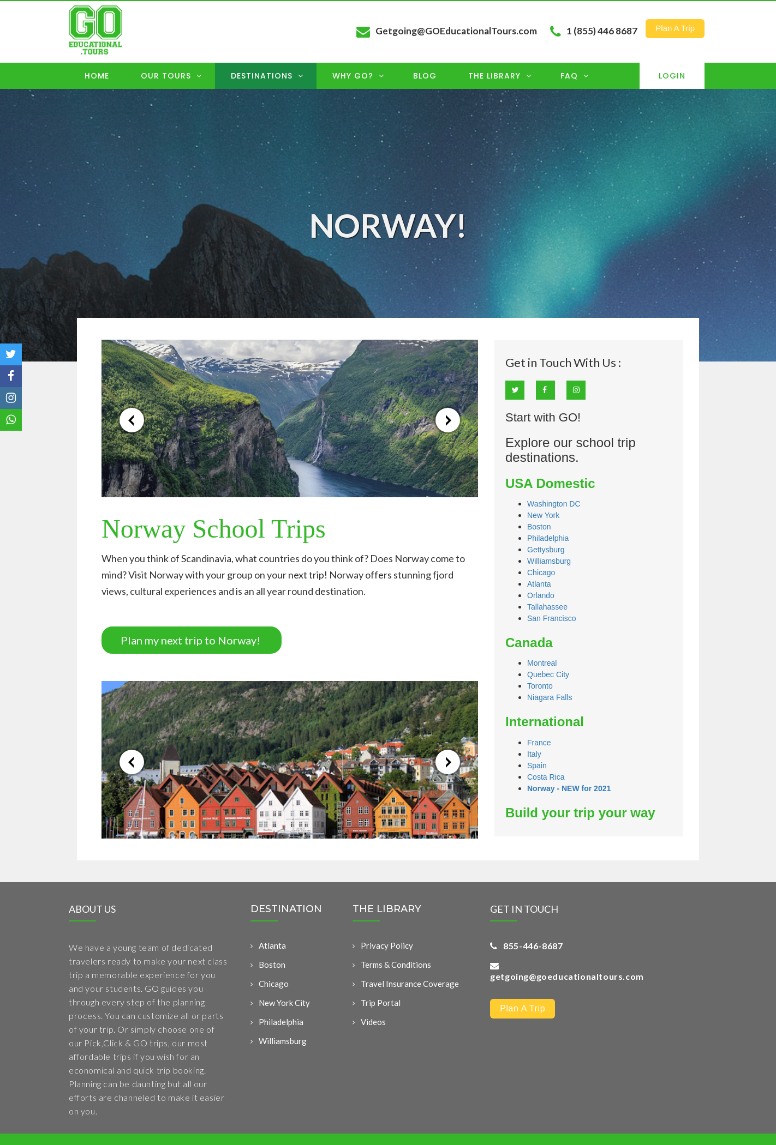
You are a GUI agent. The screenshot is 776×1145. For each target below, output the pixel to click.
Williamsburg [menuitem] (283, 1041)
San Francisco (551, 618)
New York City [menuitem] (284, 1003)
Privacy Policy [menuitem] (387, 945)
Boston (539, 526)
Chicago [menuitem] (274, 984)
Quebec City (548, 674)
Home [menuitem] (97, 75)
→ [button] (448, 420)
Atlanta (539, 584)
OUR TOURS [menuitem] (171, 75)
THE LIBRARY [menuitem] (387, 909)
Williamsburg (549, 561)
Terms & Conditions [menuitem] (396, 964)
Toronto (540, 686)
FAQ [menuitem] (574, 75)
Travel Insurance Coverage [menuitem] (410, 984)
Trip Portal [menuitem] (381, 1003)
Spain (537, 765)
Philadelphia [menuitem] (281, 1022)
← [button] (132, 420)
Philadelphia (548, 538)
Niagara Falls (549, 697)
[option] (290, 418)
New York (543, 515)
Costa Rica (545, 777)
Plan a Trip (675, 28)
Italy (534, 754)
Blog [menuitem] (425, 75)
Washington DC (554, 503)
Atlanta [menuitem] (272, 945)
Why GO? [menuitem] (358, 75)
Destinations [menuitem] (267, 75)
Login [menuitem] (672, 75)
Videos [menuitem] (373, 1022)
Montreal (542, 663)
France (539, 742)
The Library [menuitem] (500, 75)
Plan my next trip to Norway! (191, 640)
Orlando (540, 595)
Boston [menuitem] (272, 964)
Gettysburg (545, 549)
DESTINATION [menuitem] (286, 909)
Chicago (541, 572)
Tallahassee (547, 606)
